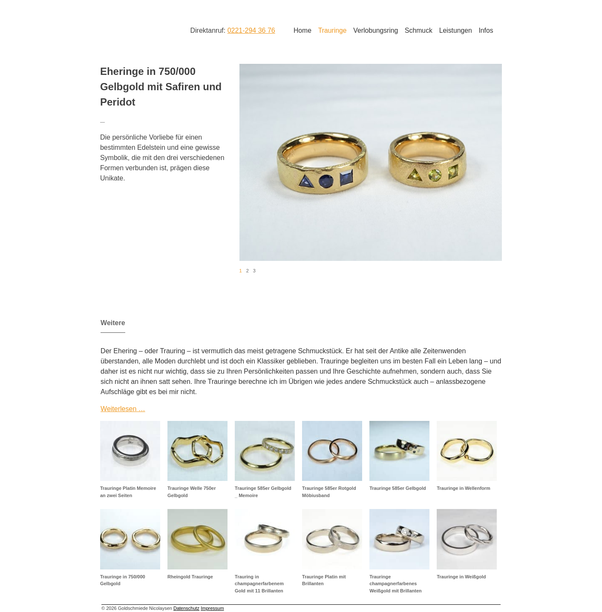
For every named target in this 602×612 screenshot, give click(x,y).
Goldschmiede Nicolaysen (134, 29)
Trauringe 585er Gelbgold (397, 488)
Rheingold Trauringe (190, 576)
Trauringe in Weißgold (461, 576)
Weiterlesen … (123, 408)
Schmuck (418, 30)
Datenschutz (186, 608)
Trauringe (332, 30)
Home (302, 30)
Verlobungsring (375, 30)
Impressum (212, 608)
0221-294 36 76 (251, 30)
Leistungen (455, 30)
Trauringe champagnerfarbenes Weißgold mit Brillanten (395, 583)
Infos (485, 30)
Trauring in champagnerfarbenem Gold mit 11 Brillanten (259, 583)
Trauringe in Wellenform (463, 488)
